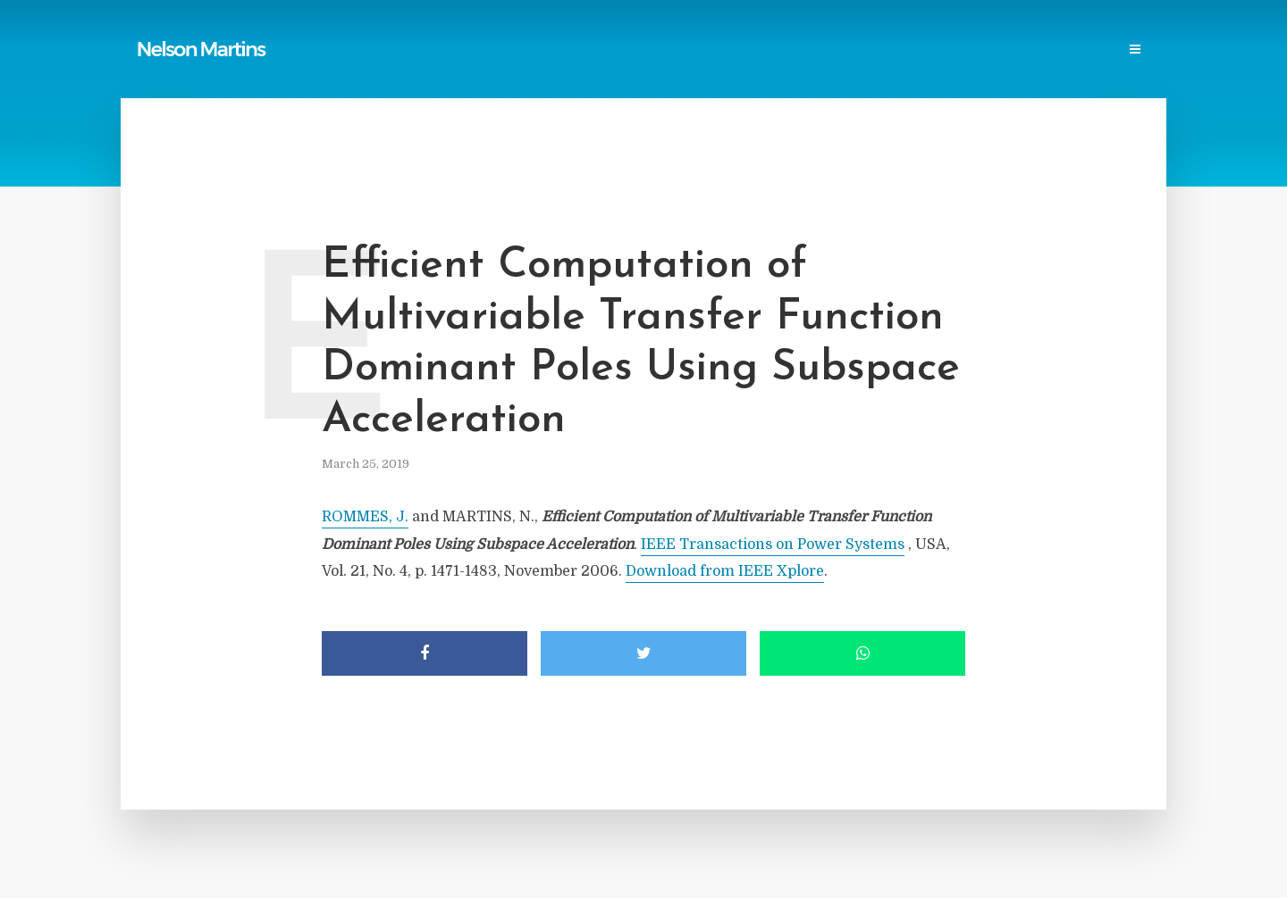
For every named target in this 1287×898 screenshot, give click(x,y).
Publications (416, 50)
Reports (501, 50)
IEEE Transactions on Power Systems (772, 544)
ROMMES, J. (365, 517)
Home (339, 50)
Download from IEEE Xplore (725, 571)
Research (914, 50)
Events (986, 50)
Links (563, 50)
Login (1123, 50)
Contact (1056, 50)
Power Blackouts (653, 50)
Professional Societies (796, 50)
